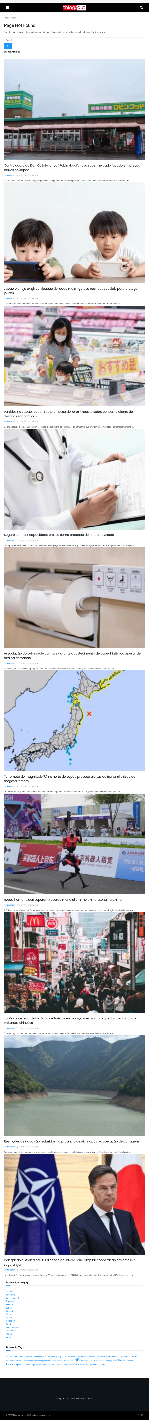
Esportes (10, 1301)
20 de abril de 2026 (25, 905)
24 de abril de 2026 (25, 175)
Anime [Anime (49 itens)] (46, 1356)
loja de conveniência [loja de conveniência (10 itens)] (98, 1361)
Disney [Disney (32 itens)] (118, 1356)
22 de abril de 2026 (25, 540)
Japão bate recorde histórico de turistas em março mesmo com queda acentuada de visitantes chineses (70, 1020)
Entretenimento (13, 1298)
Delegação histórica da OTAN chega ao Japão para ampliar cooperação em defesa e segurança (70, 1262)
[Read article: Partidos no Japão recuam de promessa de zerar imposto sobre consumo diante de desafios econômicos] (74, 356)
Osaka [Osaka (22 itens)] (131, 1360)
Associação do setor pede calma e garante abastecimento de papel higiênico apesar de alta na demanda (72, 655)
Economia (10, 1294)
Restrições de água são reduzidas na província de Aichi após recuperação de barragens (71, 1141)
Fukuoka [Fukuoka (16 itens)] (26, 1360)
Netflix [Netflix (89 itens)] (116, 1360)
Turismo (10, 1333)
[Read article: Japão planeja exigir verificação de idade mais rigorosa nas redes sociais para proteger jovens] (74, 232)
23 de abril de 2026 (25, 298)
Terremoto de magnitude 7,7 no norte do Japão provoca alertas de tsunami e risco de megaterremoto (69, 778)
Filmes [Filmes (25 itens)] (19, 1360)
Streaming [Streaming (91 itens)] (61, 1364)
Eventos (9, 1304)
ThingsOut (10, 175)
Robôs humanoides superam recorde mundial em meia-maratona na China (63, 899)
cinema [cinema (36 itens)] (68, 1356)
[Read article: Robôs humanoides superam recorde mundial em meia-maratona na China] (74, 844)
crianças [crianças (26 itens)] (101, 1356)
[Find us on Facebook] (138, 1415)
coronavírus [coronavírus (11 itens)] (85, 1357)
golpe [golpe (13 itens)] (32, 1360)
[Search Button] (141, 7)
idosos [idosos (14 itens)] (60, 1360)
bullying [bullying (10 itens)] (60, 1357)
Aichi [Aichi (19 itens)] (15, 1356)
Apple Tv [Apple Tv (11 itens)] (54, 1357)
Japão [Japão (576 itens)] (76, 1360)
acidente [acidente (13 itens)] (9, 1356)
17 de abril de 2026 (25, 1028)
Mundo (9, 1317)
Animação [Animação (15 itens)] (38, 1356)
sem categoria (12, 1327)
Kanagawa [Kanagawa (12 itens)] (86, 1361)
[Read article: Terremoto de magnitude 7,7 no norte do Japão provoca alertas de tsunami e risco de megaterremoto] (74, 720)
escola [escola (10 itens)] (8, 1361)
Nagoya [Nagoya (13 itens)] (109, 1360)
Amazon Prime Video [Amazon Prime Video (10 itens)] (26, 1357)
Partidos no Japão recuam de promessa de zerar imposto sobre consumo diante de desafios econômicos (68, 413)
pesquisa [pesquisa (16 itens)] (21, 1364)
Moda (8, 1314)
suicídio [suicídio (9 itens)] (71, 1365)
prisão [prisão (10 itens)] (42, 1364)
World (8, 1337)
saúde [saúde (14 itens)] (47, 1364)
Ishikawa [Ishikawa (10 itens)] (66, 1361)
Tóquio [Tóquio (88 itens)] (101, 1364)
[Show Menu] (7, 7)
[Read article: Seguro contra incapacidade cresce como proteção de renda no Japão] (74, 479)
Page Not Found (17, 18)
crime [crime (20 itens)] (108, 1356)
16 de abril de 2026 (25, 1147)
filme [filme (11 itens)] (13, 1361)
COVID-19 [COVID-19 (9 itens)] (93, 1357)
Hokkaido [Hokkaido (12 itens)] (53, 1361)
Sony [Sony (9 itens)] (52, 1365)
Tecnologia (11, 1330)
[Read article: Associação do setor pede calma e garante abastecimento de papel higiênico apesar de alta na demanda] (74, 597)
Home (6, 18)
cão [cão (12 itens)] (113, 1357)
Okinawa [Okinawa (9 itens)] (125, 1361)
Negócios (10, 1320)
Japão (9, 1307)
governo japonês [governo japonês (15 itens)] (42, 1360)
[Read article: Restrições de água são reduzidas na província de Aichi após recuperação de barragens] (74, 1085)
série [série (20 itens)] (77, 1364)
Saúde (9, 1324)
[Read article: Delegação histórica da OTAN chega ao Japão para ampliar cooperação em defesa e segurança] (74, 1204)
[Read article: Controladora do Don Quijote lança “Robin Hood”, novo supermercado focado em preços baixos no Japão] (74, 109)
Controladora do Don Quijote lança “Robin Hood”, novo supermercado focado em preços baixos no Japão (72, 167)
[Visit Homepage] (74, 7)
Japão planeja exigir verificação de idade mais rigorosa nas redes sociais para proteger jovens (71, 290)
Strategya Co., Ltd (43, 1415)
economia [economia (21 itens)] (133, 1356)
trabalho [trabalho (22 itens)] (92, 1364)
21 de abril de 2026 (25, 663)
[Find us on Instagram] (142, 1415)
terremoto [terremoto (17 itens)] (84, 1364)
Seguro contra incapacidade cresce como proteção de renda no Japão (59, 534)
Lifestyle (10, 1311)
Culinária (10, 1291)
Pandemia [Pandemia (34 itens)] (11, 1364)
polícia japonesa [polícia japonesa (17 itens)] (32, 1364)
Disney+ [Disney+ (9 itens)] (125, 1357)
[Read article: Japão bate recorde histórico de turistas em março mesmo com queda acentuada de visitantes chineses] (74, 962)
